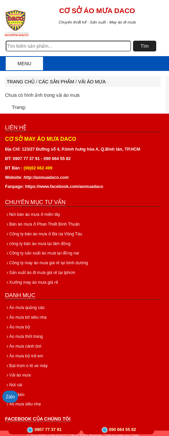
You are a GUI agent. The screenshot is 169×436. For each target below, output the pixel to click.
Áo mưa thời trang (24, 334)
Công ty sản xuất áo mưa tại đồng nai (42, 252)
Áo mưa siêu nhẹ (23, 400)
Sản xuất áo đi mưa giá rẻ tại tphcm (40, 271)
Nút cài (14, 382)
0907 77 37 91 (48, 430)
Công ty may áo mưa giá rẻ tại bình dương (46, 262)
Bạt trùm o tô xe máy (26, 362)
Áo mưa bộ (18, 325)
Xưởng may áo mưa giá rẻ (31, 280)
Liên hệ (15, 127)
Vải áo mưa (91, 81)
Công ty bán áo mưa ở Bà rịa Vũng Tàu (43, 233)
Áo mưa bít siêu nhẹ (26, 315)
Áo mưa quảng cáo (25, 306)
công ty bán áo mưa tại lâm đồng (37, 243)
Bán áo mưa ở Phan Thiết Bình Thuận (42, 224)
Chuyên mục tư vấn (35, 202)
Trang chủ (21, 81)
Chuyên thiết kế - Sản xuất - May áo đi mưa (97, 22)
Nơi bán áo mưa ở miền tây (32, 214)
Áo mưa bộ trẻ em (24, 353)
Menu (24, 63)
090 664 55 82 (122, 430)
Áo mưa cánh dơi (23, 344)
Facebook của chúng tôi (38, 415)
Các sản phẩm (56, 81)
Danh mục (20, 294)
